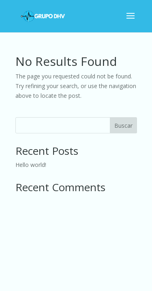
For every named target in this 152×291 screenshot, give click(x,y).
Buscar (123, 125)
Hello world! (30, 165)
